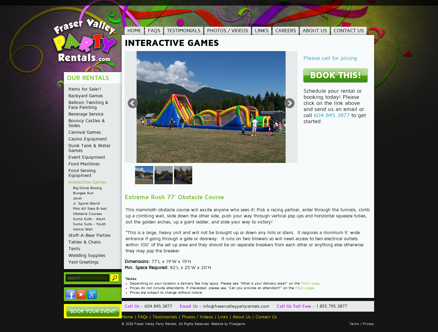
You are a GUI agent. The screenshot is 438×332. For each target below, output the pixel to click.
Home (134, 30)
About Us (315, 30)
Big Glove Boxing (87, 188)
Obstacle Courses (87, 214)
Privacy (368, 324)
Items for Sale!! (84, 89)
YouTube (81, 294)
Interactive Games (87, 182)
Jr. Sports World (86, 203)
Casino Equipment (87, 139)
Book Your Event (92, 311)
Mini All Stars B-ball (90, 208)
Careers (285, 30)
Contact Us (349, 30)
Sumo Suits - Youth (89, 224)
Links (262, 30)
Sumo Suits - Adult (89, 219)
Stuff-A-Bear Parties (89, 235)
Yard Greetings (83, 262)
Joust (77, 198)
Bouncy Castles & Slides (86, 123)
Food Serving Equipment (82, 173)
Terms (354, 324)
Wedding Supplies (87, 255)
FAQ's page (310, 283)
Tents (74, 248)
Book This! (335, 75)
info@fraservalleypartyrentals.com (236, 306)
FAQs (154, 30)
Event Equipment (86, 157)
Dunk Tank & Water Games (89, 148)
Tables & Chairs (84, 242)
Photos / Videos (227, 30)
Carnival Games (84, 132)
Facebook (70, 294)
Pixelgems (237, 324)
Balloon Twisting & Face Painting (88, 105)
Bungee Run (83, 193)
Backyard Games (85, 95)
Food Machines (84, 163)
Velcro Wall (83, 229)
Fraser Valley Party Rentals (89, 41)
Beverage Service (85, 114)
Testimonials (183, 30)
